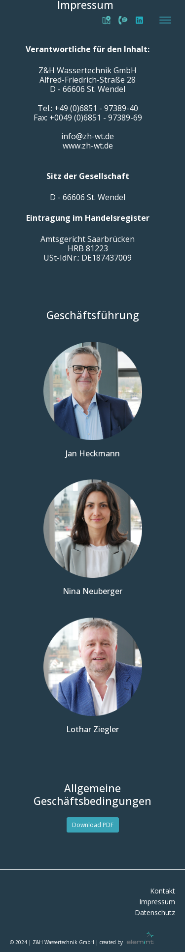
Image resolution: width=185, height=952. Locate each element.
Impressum (157, 902)
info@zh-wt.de (87, 136)
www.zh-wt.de (88, 145)
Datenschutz (155, 913)
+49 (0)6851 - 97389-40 (96, 108)
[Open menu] (165, 20)
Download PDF (92, 825)
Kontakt (162, 891)
